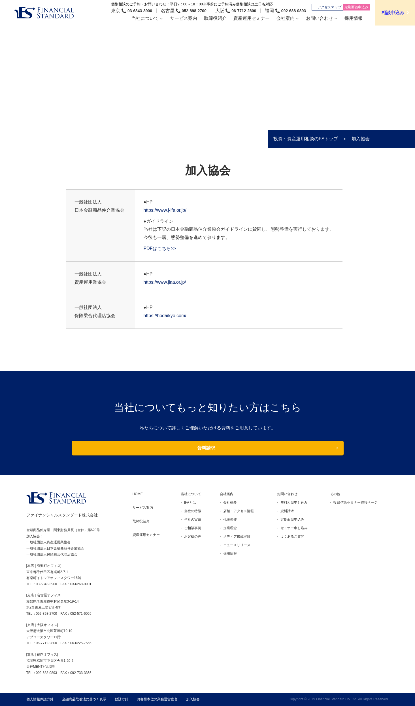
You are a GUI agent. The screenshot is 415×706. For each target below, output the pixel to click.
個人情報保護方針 (40, 699)
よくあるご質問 (292, 536)
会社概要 (230, 502)
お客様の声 (192, 536)
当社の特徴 (192, 511)
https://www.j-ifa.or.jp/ (165, 210)
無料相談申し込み (294, 502)
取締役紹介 (141, 521)
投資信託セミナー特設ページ (355, 502)
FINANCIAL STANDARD (56, 498)
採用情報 (230, 554)
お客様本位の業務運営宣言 (157, 699)
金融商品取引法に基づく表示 (84, 699)
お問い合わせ (287, 494)
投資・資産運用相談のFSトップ (305, 139)
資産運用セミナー (146, 535)
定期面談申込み (292, 519)
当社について (191, 494)
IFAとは (190, 502)
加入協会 (193, 699)
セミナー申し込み (294, 528)
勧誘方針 (121, 699)
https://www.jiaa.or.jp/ (165, 282)
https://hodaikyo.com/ (165, 315)
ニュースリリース (236, 545)
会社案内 (226, 494)
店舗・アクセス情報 (238, 511)
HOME (138, 494)
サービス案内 (143, 508)
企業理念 (230, 528)
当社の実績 (192, 519)
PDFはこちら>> (160, 248)
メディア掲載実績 (236, 536)
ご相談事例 (192, 528)
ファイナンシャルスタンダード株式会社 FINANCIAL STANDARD (44, 12)
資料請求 (206, 448)
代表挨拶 (230, 519)
